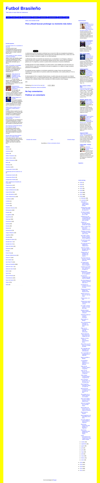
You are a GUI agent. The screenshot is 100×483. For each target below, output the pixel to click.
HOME (8, 17)
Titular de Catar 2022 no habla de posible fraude (89, 102)
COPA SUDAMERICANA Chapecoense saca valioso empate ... (86, 437)
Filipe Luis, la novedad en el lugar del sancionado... (85, 330)
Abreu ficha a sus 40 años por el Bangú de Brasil (85, 345)
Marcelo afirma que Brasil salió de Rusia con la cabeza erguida (13, 136)
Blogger (54, 480)
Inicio (52, 139)
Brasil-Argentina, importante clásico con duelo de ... (85, 385)
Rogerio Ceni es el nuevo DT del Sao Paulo (85, 295)
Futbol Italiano (83, 115)
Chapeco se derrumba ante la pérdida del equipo (86, 223)
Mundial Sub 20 (9, 244)
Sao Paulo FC (9, 262)
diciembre (83, 198)
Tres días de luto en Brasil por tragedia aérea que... (85, 259)
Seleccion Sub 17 (10, 266)
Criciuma (8, 203)
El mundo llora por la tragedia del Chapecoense (85, 244)
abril (82, 453)
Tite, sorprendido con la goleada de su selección (86, 354)
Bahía (7, 162)
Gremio (7, 223)
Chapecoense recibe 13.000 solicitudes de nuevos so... (85, 209)
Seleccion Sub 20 (10, 268)
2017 (81, 194)
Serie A (7, 271)
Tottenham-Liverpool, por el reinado (89, 148)
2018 (81, 192)
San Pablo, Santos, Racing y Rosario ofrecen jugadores (85, 237)
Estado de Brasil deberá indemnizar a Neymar (86, 311)
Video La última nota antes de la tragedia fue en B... (86, 228)
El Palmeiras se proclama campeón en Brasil (86, 286)
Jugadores (8, 235)
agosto (83, 446)
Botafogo (8, 164)
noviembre (83, 200)
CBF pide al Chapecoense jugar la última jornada (84, 203)
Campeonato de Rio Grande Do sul (14, 171)
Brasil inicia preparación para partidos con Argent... (85, 431)
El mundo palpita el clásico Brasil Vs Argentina (85, 421)
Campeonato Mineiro (10, 177)
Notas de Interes (9, 246)
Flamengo (8, 219)
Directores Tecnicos (10, 207)
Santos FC (8, 257)
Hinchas (8, 226)
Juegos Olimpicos (10, 232)
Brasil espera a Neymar (84, 413)
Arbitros (7, 153)
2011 (81, 470)
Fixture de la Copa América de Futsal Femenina (89, 56)
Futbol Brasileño (23, 8)
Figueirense (8, 216)
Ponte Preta (8, 253)
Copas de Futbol (84, 133)
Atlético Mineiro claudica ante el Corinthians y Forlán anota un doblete (13, 108)
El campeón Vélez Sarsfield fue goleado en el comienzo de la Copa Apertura (89, 73)
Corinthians (8, 198)
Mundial (14, 17)
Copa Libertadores (52, 17)
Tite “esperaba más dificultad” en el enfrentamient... (85, 350)
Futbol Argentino (84, 69)
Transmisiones (9, 277)
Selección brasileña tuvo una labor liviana (85, 404)
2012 (81, 468)
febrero (83, 457)
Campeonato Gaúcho (11, 175)
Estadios (8, 212)
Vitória (7, 284)
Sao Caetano (9, 259)
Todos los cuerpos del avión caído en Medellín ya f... (85, 249)
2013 (81, 466)
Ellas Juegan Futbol (85, 53)
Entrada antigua (71, 139)
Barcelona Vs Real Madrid (86, 40)
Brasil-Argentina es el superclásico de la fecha (86, 416)
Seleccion (61, 17)
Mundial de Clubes (10, 239)
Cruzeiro (8, 205)
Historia (7, 228)
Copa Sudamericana (27, 17)
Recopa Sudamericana (11, 255)
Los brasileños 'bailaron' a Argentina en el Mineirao (85, 362)
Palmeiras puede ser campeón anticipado (85, 316)
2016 (81, 196)
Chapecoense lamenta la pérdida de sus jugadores (86, 272)
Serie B (7, 273)
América (8, 149)
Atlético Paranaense (10, 160)
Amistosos (8, 151)
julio (82, 447)
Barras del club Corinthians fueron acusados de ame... (85, 390)
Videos (66, 17)
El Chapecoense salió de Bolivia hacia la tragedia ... (86, 263)
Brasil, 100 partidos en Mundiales (13, 65)
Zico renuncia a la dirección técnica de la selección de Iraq (14, 126)
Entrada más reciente (31, 139)
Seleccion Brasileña (41, 87)
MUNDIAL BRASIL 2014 (85, 99)
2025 (81, 182)
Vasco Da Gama (9, 280)
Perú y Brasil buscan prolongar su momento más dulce (85, 324)
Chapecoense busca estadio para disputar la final (85, 290)
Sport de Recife (9, 275)
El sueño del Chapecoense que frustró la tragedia (85, 277)
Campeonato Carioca (11, 169)
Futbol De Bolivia (84, 23)
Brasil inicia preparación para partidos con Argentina (85, 426)
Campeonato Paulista (11, 179)
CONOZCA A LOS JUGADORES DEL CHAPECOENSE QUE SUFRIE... (86, 218)
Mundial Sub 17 (9, 241)
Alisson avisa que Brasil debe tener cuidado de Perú (85, 335)
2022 (81, 186)
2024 (81, 184)
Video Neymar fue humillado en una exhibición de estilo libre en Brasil (16, 75)
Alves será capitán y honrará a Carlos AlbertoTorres (85, 400)
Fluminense (8, 221)
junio (82, 449)
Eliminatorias (33, 87)
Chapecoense (9, 185)
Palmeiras (8, 248)
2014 (81, 464)
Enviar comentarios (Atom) (54, 143)
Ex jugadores (9, 214)
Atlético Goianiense (10, 155)
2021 (81, 188)
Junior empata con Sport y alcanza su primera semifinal (14, 56)
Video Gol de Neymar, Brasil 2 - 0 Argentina (85, 372)
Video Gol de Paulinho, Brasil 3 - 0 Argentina (86, 367)
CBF (19, 17)
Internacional (9, 230)
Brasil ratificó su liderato (84, 320)
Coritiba (7, 201)
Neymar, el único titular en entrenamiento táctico (85, 340)
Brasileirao (36, 17)
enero (82, 459)
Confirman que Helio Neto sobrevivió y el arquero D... (85, 268)
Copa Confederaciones (11, 189)
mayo (82, 452)
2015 (81, 462)
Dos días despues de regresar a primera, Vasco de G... (86, 281)
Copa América (43, 17)
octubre (83, 441)
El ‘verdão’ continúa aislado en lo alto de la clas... (85, 307)
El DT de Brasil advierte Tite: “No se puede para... (85, 381)
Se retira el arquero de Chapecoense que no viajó (85, 213)
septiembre (84, 443)
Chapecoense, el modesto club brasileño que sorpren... (85, 254)
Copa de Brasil (9, 192)
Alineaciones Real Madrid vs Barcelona (89, 43)
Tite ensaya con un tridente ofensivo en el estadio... (85, 395)
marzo (82, 455)
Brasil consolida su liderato (85, 358)
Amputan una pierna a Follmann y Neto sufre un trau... (85, 232)
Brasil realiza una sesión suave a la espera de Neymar (86, 409)
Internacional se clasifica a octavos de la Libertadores (17, 87)
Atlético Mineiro (9, 158)
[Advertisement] (50, 36)
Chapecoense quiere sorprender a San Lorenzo (85, 302)
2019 (81, 190)
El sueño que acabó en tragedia (85, 241)
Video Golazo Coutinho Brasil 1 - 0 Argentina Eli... (86, 376)
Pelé (7, 250)
